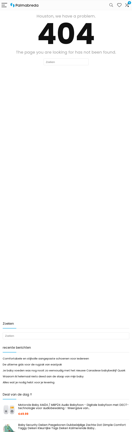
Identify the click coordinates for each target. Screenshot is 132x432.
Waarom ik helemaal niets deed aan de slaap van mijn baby (43, 376)
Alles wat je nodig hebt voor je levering (28, 382)
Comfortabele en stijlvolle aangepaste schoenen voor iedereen (46, 358)
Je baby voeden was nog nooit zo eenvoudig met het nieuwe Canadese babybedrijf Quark (64, 370)
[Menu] (4, 5)
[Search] (111, 5)
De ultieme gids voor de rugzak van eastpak (32, 364)
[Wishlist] (119, 5)
